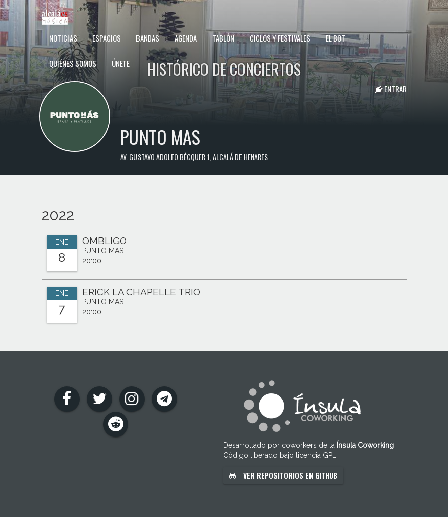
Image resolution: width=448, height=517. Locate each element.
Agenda (186, 38)
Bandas (147, 38)
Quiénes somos (72, 63)
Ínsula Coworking (365, 445)
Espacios (106, 38)
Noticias (63, 38)
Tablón (223, 38)
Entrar (391, 88)
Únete (121, 63)
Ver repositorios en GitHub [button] (283, 475)
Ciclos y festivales (280, 38)
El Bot (336, 38)
